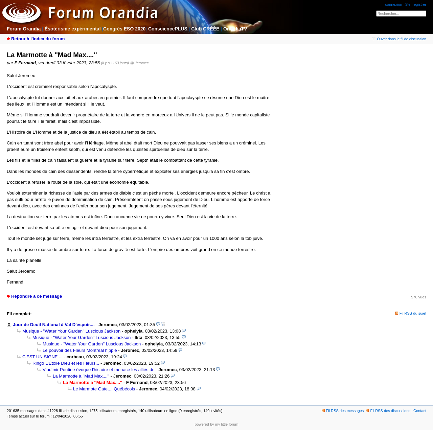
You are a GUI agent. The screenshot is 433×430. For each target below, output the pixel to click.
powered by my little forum (216, 424)
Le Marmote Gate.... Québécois (104, 388)
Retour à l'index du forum (38, 38)
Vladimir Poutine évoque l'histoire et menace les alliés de (99, 369)
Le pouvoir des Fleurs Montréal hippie (80, 350)
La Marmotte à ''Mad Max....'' (81, 376)
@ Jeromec (139, 63)
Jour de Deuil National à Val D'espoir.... (54, 324)
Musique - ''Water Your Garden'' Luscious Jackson (71, 331)
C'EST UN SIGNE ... (42, 356)
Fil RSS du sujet (413, 313)
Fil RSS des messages (343, 411)
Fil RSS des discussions (388, 411)
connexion (393, 4)
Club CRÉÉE (205, 28)
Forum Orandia (24, 28)
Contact (419, 411)
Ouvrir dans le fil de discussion (399, 39)
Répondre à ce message (36, 296)
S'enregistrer (415, 4)
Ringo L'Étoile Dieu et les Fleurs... (65, 363)
